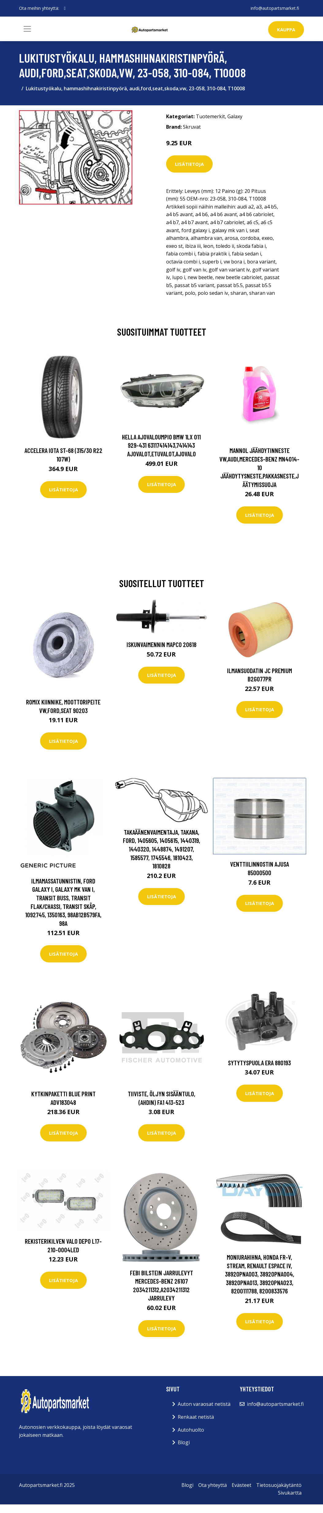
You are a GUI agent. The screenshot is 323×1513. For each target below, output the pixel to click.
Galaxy (234, 116)
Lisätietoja (189, 164)
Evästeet (241, 1485)
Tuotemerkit (210, 116)
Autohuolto (191, 1429)
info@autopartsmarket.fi (275, 8)
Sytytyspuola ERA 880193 (259, 1063)
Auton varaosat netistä (204, 1404)
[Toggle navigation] (27, 29)
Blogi (184, 1442)
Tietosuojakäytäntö (279, 1485)
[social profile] (65, 8)
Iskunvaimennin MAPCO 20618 (161, 644)
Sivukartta (290, 1492)
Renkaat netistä (196, 1417)
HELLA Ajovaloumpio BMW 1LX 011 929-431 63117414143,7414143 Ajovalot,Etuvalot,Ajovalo (161, 445)
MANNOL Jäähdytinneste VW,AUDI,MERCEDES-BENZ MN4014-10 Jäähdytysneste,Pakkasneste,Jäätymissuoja (259, 467)
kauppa (286, 29)
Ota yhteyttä (212, 1485)
